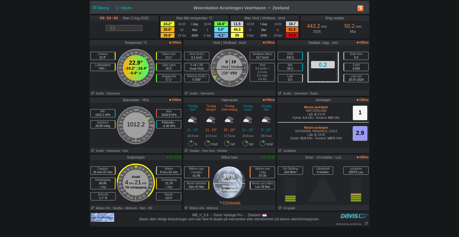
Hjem (123, 7)
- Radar (313, 93)
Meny (102, 7)
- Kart (124, 150)
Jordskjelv (286, 150)
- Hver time (208, 150)
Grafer (97, 93)
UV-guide (286, 208)
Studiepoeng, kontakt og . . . (351, 224)
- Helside (221, 150)
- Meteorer (130, 208)
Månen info (100, 208)
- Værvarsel (112, 93)
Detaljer (192, 150)
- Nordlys (117, 208)
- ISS (149, 208)
